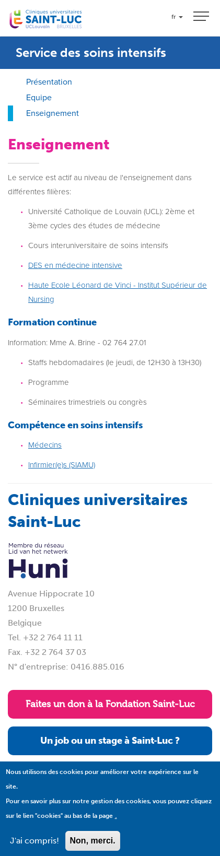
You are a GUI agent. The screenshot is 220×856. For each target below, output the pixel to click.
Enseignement (52, 113)
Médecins (45, 445)
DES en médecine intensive (75, 265)
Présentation (49, 82)
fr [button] (177, 16)
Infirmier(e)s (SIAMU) (61, 465)
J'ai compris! (34, 848)
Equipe (39, 97)
